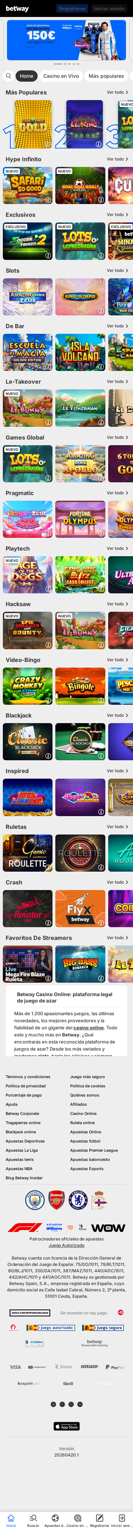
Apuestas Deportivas (25, 1141)
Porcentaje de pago (24, 1095)
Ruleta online (82, 1122)
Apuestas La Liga (22, 1150)
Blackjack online (21, 1131)
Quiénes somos (84, 1095)
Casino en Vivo (61, 76)
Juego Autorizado (66, 1245)
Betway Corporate (22, 1113)
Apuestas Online (85, 1131)
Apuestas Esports (87, 1168)
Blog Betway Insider (24, 1177)
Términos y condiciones (28, 1076)
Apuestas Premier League (94, 1150)
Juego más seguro (87, 1076)
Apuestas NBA (19, 1168)
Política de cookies (87, 1085)
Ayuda (11, 1104)
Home (26, 76)
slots (43, 1056)
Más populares (106, 76)
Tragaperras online (23, 1122)
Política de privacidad (26, 1085)
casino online (88, 1027)
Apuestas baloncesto (90, 1159)
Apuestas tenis (20, 1159)
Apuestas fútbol (85, 1141)
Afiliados (78, 1104)
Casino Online (83, 1113)
